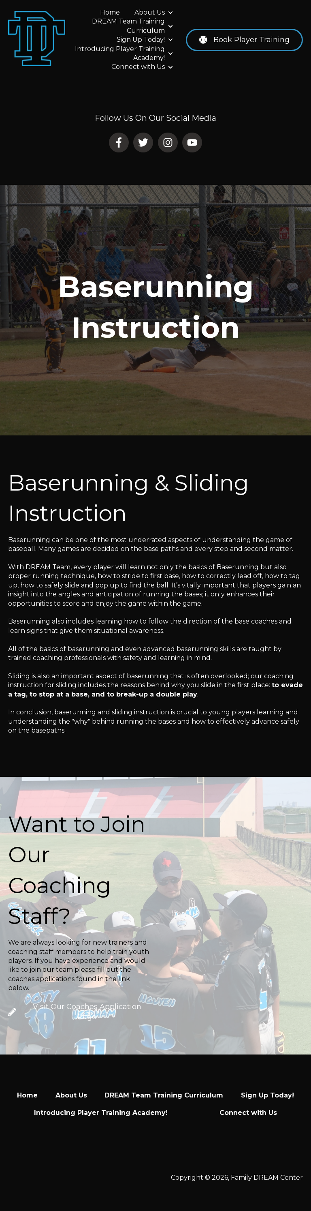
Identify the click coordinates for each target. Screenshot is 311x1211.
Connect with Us (138, 67)
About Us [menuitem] (71, 1095)
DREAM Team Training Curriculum (128, 25)
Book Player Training (244, 39)
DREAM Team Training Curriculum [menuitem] (163, 1095)
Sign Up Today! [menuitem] (267, 1095)
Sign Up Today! (141, 39)
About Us (149, 12)
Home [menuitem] (27, 1095)
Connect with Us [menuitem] (248, 1113)
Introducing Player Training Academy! (120, 53)
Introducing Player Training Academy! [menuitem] (101, 1113)
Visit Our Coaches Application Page (74, 1011)
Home (110, 12)
